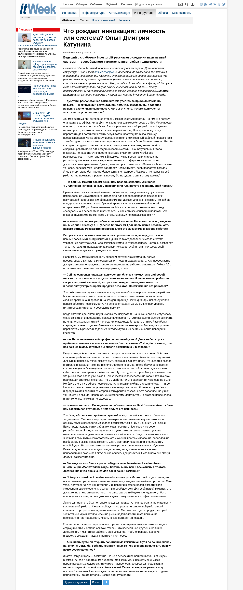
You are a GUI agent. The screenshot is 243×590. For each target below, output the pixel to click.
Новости (67, 4)
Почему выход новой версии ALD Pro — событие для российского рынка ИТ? (37, 91)
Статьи (84, 20)
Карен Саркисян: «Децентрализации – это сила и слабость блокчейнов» (45, 65)
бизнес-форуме (104, 72)
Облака (163, 12)
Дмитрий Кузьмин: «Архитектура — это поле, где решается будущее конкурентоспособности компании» (37, 40)
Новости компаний (103, 20)
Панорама (25, 29)
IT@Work (112, 4)
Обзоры (81, 4)
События (96, 4)
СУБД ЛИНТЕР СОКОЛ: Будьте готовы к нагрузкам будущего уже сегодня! (36, 118)
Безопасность (181, 12)
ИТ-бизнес (25, 18)
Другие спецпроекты (76, 582)
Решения (124, 20)
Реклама (126, 4)
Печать (96, 582)
